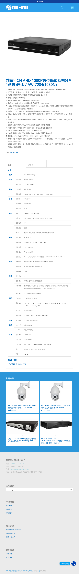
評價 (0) (36, 165)
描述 (16, 165)
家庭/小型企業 (10, 537)
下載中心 (9, 509)
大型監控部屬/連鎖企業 (13, 530)
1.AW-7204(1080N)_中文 (17, 364)
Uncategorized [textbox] (39, 489)
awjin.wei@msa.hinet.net (20, 469)
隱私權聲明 (43, 571)
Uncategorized (13, 152)
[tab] (16, 164)
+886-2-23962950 (18, 464)
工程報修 (9, 513)
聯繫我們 (9, 557)
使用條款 (36, 571)
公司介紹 (9, 554)
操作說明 (9, 506)
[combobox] (39, 489)
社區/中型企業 (10, 533)
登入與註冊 (40, 1)
